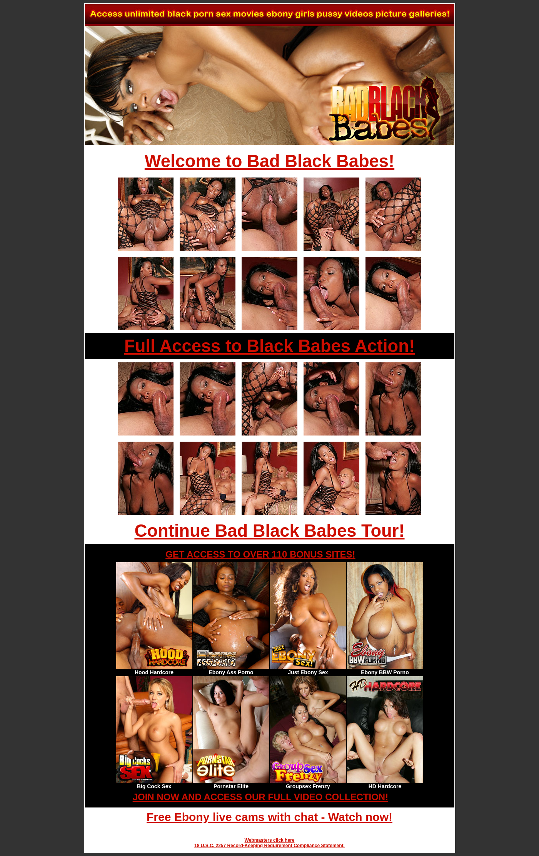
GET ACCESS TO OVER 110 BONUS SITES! (260, 554)
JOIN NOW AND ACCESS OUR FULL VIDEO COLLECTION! (260, 797)
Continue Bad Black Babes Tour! (269, 531)
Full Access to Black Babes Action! (269, 346)
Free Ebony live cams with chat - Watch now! (269, 817)
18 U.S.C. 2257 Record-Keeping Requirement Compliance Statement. (269, 845)
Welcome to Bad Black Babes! (269, 161)
